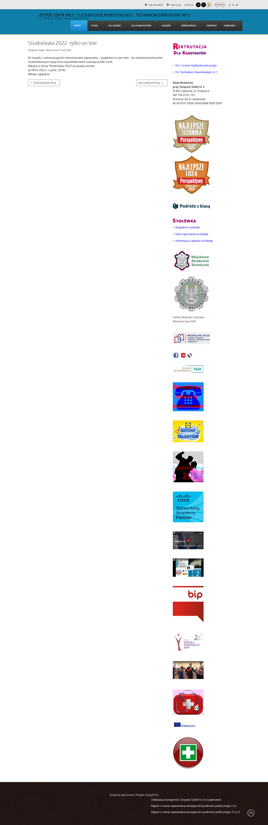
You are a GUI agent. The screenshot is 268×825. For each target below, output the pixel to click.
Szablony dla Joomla (122, 795)
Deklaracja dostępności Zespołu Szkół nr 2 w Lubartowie (186, 799)
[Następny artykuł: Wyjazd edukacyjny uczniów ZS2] (152, 83)
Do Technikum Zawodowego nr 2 (196, 72)
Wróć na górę (250, 813)
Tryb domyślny (154, 4)
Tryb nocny (173, 4)
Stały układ (217, 4)
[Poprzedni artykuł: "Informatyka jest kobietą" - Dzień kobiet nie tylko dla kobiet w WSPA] (44, 83)
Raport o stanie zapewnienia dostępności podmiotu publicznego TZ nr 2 (195, 812)
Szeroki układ (222, 4)
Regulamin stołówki (187, 227)
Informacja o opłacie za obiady (194, 240)
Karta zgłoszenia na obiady (191, 234)
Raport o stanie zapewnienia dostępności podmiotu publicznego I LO (193, 806)
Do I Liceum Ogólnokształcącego (196, 65)
